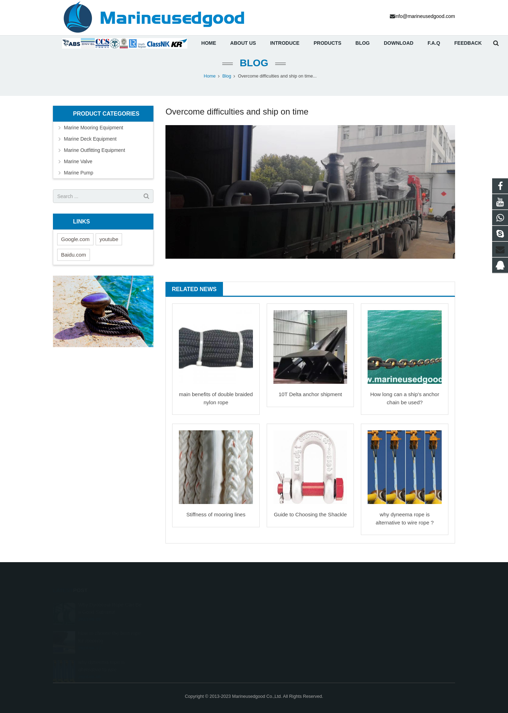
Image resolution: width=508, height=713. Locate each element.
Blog (254, 69)
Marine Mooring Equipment (93, 134)
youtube (108, 246)
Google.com (75, 246)
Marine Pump (78, 179)
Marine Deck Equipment (90, 145)
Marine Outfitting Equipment (94, 157)
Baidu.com (73, 261)
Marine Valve (78, 168)
